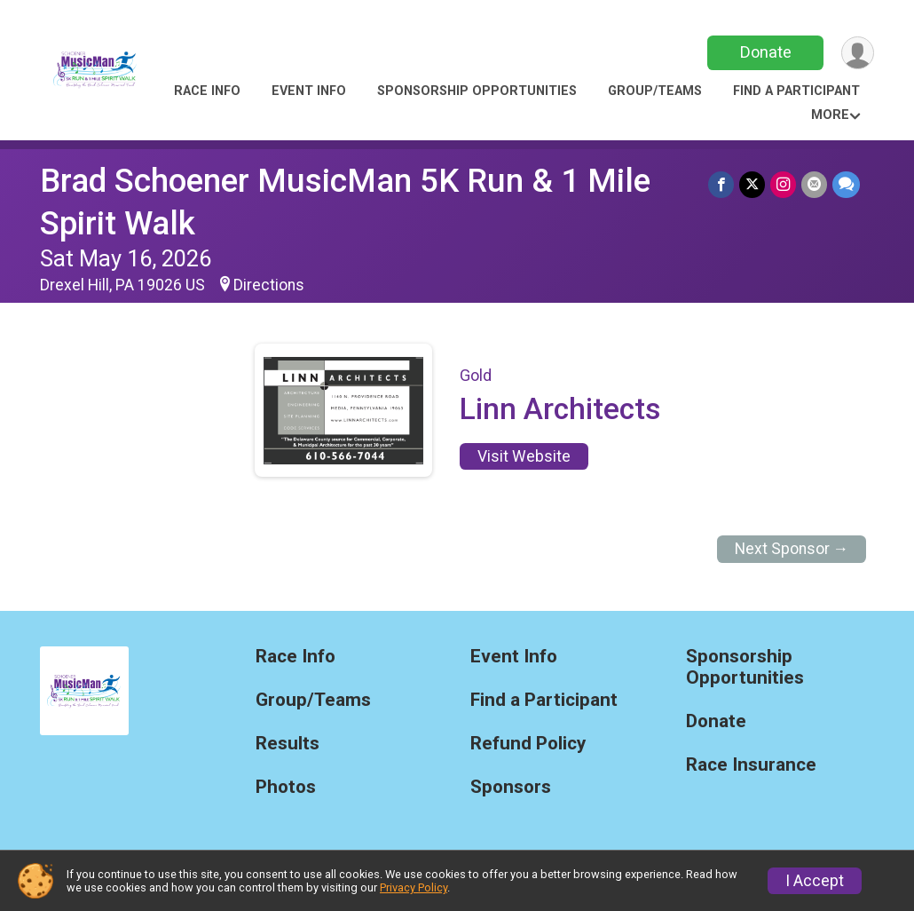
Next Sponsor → (792, 549)
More (830, 115)
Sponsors (510, 787)
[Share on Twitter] (752, 184)
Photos (286, 787)
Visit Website (524, 456)
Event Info (309, 91)
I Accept (814, 881)
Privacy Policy (413, 887)
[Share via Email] (814, 184)
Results (287, 743)
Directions (268, 285)
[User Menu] (857, 52)
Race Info (207, 91)
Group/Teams (655, 91)
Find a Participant (796, 91)
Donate (766, 52)
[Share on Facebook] (721, 184)
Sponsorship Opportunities (477, 91)
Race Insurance (751, 765)
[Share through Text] (846, 184)
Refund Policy (528, 743)
